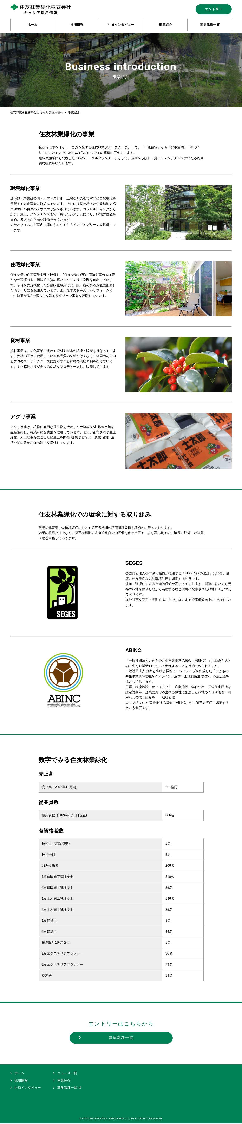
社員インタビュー (25, 1088)
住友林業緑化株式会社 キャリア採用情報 (36, 112)
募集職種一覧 (106, 1038)
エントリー (213, 9)
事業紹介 (62, 1081)
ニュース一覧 (65, 1073)
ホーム (17, 1073)
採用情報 (19, 1081)
